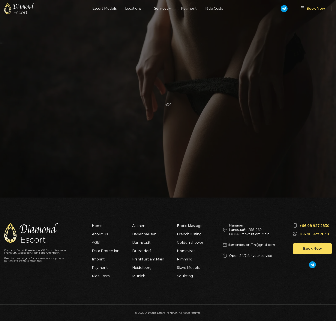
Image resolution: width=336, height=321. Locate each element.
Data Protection (105, 251)
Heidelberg (142, 268)
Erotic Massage (189, 226)
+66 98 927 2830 (314, 226)
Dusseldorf (141, 251)
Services (163, 8)
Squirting (185, 276)
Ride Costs (214, 8)
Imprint (98, 259)
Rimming (184, 259)
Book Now (312, 248)
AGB (96, 242)
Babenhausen (144, 234)
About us (100, 234)
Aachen (138, 226)
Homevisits (186, 251)
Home (97, 226)
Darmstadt (141, 242)
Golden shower (190, 242)
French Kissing (189, 234)
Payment (189, 8)
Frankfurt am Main (148, 259)
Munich (138, 276)
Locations (135, 8)
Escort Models (104, 8)
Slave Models (188, 268)
